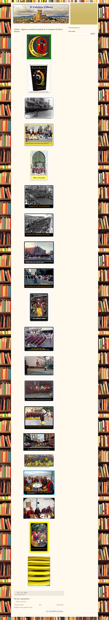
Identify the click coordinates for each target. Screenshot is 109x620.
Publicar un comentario (21, 601)
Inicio (40, 604)
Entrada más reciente (19, 604)
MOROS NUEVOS (21, 594)
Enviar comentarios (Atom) (26, 607)
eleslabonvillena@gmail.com (74, 27)
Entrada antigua (60, 604)
